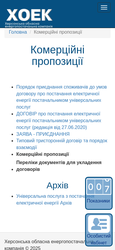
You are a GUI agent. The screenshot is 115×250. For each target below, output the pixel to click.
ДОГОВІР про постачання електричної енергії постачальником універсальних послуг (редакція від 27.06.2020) (58, 120)
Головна (18, 32)
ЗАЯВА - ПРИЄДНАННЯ (43, 134)
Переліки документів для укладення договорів (59, 166)
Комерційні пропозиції (42, 154)
